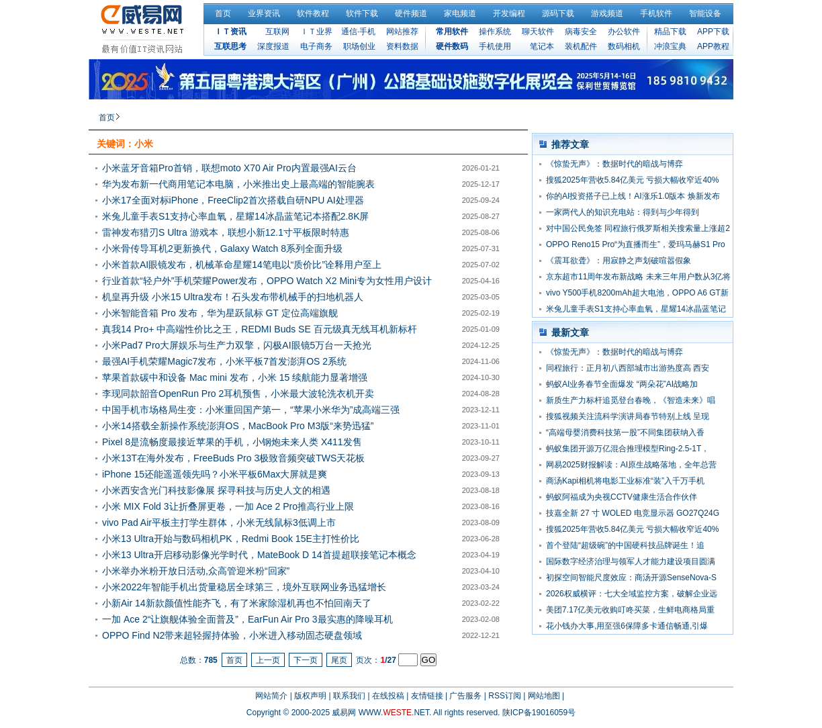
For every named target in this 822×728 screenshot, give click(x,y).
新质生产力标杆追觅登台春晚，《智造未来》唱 (630, 400)
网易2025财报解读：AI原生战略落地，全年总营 (631, 464)
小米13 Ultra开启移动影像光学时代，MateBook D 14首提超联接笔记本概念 (259, 554)
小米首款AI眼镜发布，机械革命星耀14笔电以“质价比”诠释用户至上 (241, 264)
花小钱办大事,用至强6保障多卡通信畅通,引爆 (627, 626)
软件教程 (313, 13)
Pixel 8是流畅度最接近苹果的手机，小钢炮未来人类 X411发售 (232, 442)
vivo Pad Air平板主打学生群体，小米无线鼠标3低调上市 (219, 522)
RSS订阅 (504, 695)
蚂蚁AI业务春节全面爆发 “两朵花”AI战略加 (622, 384)
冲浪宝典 (670, 46)
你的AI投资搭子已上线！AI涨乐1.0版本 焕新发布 (633, 196)
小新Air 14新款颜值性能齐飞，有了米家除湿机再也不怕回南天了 (236, 603)
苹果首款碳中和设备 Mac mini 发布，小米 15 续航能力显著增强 (234, 377)
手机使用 (495, 46)
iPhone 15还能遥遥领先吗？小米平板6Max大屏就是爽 (214, 474)
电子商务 (316, 46)
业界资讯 (264, 13)
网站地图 (544, 695)
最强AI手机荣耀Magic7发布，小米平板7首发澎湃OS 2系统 (224, 361)
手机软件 (656, 13)
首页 (223, 13)
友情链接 (427, 695)
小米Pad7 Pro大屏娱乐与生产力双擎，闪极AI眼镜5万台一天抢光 (236, 345)
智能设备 (705, 13)
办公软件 (624, 31)
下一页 (305, 660)
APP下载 (713, 31)
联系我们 (349, 695)
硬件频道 (411, 13)
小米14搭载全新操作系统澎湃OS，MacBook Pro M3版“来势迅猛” (238, 425)
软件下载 (362, 13)
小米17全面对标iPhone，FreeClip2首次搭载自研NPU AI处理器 (233, 200)
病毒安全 (581, 31)
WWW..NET (394, 712)
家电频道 (460, 13)
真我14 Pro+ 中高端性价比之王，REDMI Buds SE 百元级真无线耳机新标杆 (259, 329)
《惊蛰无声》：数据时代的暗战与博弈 (614, 164)
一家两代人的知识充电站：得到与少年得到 (622, 212)
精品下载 (670, 31)
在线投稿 (388, 695)
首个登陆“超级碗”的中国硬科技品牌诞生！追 (625, 545)
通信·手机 (358, 31)
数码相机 (624, 46)
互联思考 (230, 46)
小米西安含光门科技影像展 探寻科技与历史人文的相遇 (216, 490)
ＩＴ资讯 (230, 31)
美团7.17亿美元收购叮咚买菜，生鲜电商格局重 (630, 610)
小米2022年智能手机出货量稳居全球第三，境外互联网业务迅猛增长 (244, 587)
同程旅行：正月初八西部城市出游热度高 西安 (627, 368)
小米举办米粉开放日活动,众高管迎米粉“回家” (195, 570)
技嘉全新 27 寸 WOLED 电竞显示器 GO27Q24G (632, 513)
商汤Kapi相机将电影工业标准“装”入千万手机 (625, 481)
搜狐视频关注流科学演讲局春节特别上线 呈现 (627, 416)
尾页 (339, 660)
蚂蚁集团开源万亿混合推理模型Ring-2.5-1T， (627, 448)
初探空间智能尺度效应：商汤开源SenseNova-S (631, 577)
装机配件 (581, 46)
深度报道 (273, 46)
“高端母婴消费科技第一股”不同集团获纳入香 (625, 432)
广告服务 (465, 695)
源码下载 (558, 13)
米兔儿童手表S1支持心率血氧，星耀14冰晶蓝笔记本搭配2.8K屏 (235, 216)
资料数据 (402, 46)
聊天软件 (538, 31)
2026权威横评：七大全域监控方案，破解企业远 (631, 593)
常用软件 (452, 31)
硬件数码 (452, 46)
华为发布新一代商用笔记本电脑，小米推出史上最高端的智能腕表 (238, 184)
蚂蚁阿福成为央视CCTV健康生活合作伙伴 (621, 497)
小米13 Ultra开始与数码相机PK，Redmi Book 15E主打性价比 (230, 538)
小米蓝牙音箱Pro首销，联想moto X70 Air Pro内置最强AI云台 (229, 168)
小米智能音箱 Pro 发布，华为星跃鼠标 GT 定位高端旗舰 (220, 313)
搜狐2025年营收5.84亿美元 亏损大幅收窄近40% (632, 180)
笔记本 (542, 46)
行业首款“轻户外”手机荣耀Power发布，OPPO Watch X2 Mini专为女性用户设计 (267, 280)
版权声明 (310, 695)
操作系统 (495, 31)
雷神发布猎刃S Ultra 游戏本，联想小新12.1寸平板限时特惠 (225, 232)
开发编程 (509, 13)
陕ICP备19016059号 (539, 712)
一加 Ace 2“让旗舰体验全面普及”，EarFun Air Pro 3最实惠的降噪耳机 (247, 619)
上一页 (268, 660)
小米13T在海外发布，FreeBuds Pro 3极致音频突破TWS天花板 (233, 458)
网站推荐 (402, 31)
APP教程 (713, 46)
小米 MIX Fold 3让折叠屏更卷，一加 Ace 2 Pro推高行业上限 (228, 506)
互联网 (277, 31)
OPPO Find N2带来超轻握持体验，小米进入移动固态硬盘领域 (232, 635)
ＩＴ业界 (316, 31)
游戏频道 (607, 13)
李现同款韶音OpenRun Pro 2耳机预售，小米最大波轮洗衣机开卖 (238, 393)
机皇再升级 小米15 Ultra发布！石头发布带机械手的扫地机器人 (232, 296)
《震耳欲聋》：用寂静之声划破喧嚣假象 (618, 260)
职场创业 (359, 46)
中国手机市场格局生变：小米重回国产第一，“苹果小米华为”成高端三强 (251, 409)
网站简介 (271, 695)
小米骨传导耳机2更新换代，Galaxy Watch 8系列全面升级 (222, 248)
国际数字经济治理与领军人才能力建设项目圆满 (630, 561)
